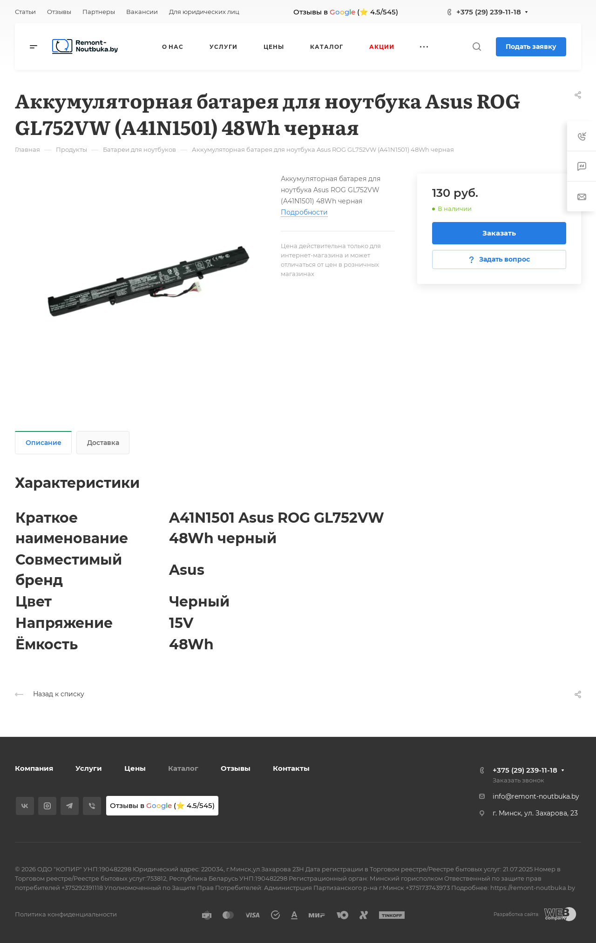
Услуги (88, 768)
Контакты (291, 768)
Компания (34, 768)
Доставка (103, 442)
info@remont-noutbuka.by (536, 796)
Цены (135, 768)
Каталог (183, 768)
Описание (43, 442)
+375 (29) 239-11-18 (488, 11)
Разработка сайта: (516, 914)
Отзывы (236, 768)
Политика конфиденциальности (66, 914)
